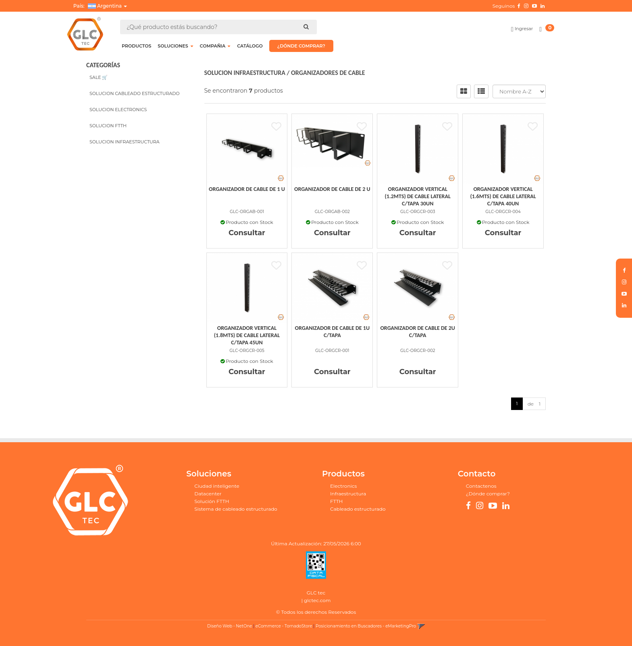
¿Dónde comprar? (488, 494)
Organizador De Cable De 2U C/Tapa (417, 332)
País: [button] (100, 6)
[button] (421, 626)
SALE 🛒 (98, 77)
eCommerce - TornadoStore (284, 626)
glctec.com (317, 600)
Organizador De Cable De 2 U (332, 189)
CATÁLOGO (250, 46)
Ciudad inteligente (216, 486)
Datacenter (207, 494)
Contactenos (481, 486)
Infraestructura (348, 494)
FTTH (336, 501)
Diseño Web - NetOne (229, 626)
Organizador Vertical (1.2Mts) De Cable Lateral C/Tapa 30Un (418, 196)
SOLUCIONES (175, 46)
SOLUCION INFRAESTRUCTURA (124, 142)
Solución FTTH (211, 501)
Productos (136, 46)
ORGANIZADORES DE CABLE (328, 73)
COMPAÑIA (215, 46)
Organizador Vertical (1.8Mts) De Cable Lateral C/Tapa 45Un (247, 335)
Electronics (343, 486)
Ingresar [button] (524, 28)
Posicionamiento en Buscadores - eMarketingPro (366, 626)
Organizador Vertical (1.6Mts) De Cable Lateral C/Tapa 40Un (503, 196)
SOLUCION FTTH (108, 125)
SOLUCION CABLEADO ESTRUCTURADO (134, 93)
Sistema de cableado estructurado (235, 509)
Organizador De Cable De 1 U (247, 189)
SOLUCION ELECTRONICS (118, 109)
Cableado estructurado (358, 509)
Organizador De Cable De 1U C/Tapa (332, 332)
